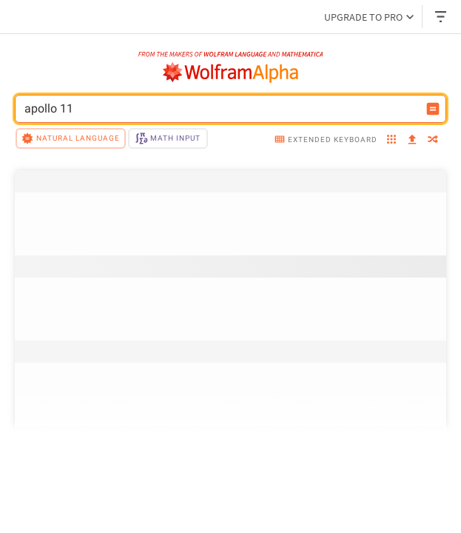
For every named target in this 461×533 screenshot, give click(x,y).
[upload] (412, 140)
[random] (433, 140)
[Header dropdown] (441, 16)
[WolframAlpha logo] (231, 72)
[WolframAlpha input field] (221, 109)
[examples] (391, 140)
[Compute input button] (432, 108)
